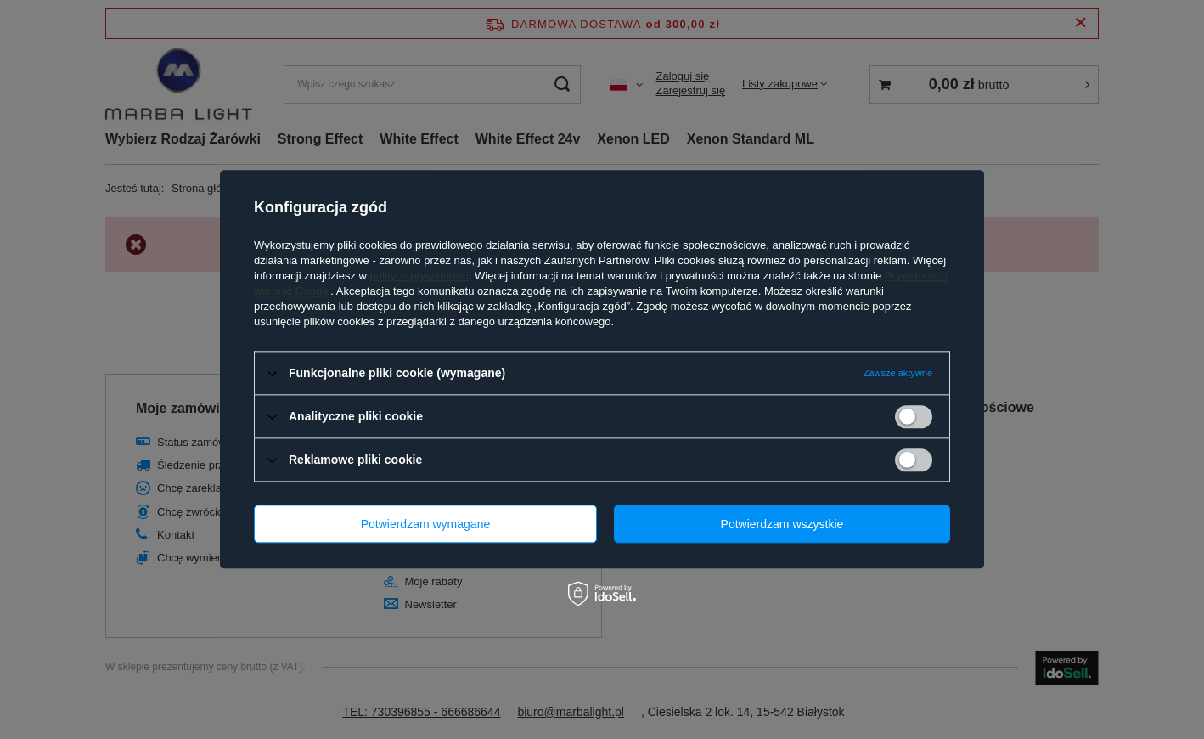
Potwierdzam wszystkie (782, 524)
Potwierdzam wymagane (426, 524)
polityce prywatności (419, 275)
